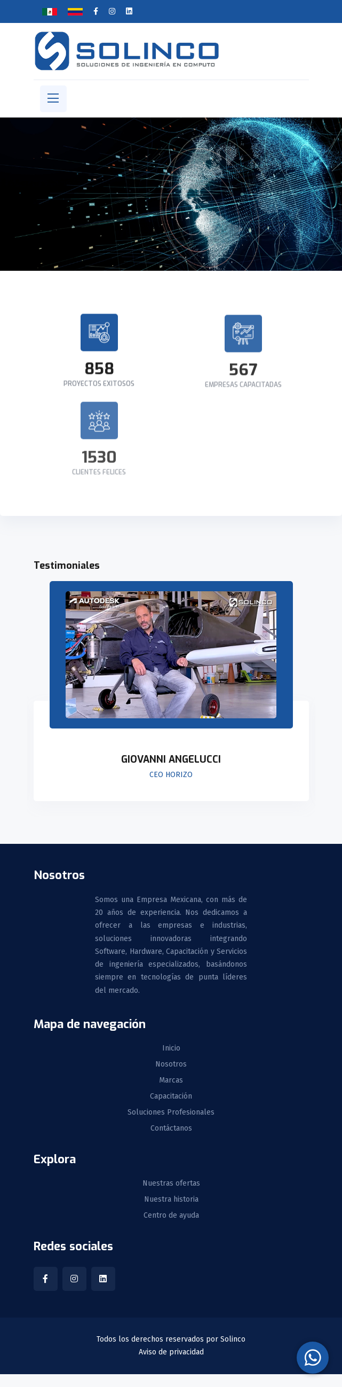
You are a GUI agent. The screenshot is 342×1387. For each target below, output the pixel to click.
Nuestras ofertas (171, 1183)
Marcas (171, 1080)
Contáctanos (171, 1128)
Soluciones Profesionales (171, 1112)
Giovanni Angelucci (171, 759)
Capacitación (171, 1096)
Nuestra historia (171, 1199)
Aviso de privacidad (171, 1352)
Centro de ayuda (171, 1215)
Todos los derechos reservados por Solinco (171, 1339)
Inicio (171, 1048)
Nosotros (171, 1064)
